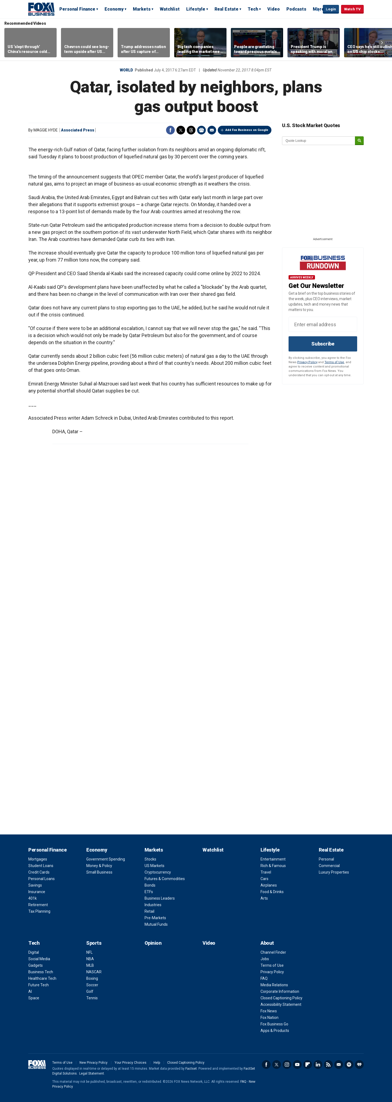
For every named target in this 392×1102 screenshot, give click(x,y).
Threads (191, 130)
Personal (326, 859)
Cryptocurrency (158, 872)
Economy (114, 9)
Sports (93, 943)
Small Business (99, 872)
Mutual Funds (156, 924)
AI (30, 991)
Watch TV (352, 9)
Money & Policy (99, 866)
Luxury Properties (334, 872)
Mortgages (37, 859)
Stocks (150, 859)
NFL (89, 952)
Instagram (287, 1064)
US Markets (154, 866)
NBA (90, 959)
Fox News (269, 1011)
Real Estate (226, 9)
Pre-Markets (155, 918)
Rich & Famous (273, 866)
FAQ (264, 978)
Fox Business (41, 9)
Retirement (38, 905)
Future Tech (38, 985)
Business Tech (40, 972)
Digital (33, 952)
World (126, 70)
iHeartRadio (359, 1064)
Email (211, 130)
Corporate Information (280, 991)
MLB (90, 965)
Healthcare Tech (42, 978)
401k (32, 898)
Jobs (265, 959)
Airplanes (269, 885)
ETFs (149, 892)
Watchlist (170, 9)
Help (157, 1063)
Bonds (150, 885)
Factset (191, 1068)
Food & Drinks (272, 892)
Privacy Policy (307, 362)
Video (273, 9)
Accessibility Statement (281, 1004)
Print (201, 130)
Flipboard (307, 1064)
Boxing (92, 978)
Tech (253, 9)
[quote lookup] (319, 140)
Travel (266, 872)
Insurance (36, 892)
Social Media (39, 959)
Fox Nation (269, 1017)
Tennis (92, 998)
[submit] (359, 140)
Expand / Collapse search (317, 9)
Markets (142, 9)
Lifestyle (195, 9)
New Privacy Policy (93, 1063)
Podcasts (296, 9)
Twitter (180, 130)
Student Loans (40, 866)
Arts (264, 898)
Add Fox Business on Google (246, 130)
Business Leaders (160, 898)
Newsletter (338, 1064)
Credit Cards (39, 872)
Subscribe (322, 344)
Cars (264, 879)
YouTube (297, 1064)
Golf (89, 991)
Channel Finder (273, 952)
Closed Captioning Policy (281, 998)
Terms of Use (334, 362)
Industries (153, 905)
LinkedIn (318, 1064)
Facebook (170, 130)
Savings (35, 885)
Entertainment (273, 859)
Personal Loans (41, 879)
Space (33, 998)
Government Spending (105, 859)
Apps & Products (275, 1030)
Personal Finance (77, 9)
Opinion (153, 943)
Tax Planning (39, 911)
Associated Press (77, 130)
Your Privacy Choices (130, 1063)
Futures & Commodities (165, 879)
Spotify (349, 1064)
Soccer (92, 985)
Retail (149, 911)
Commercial (329, 866)
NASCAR (94, 972)
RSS (328, 1064)
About (267, 943)
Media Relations (274, 985)
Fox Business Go (274, 1024)
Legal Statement (91, 1073)
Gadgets (35, 965)
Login (331, 9)
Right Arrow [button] (382, 42)
